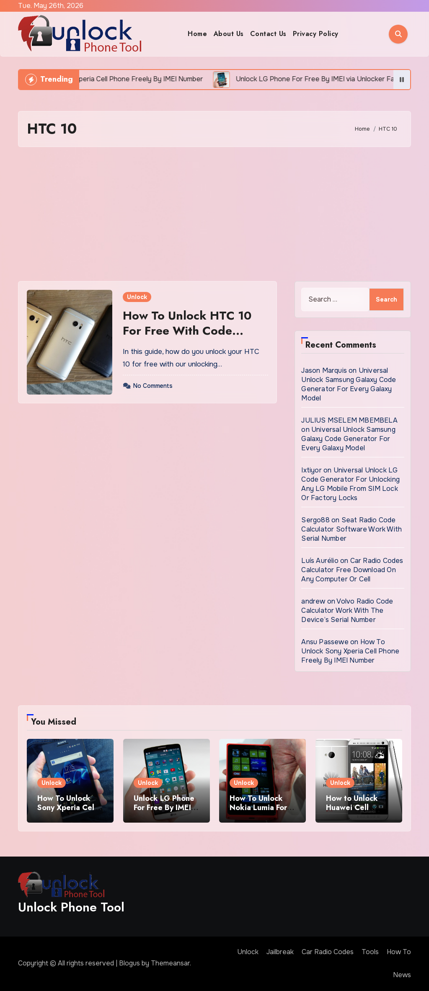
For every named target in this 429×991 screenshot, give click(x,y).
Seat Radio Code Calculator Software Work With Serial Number (351, 529)
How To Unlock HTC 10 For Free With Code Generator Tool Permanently (187, 338)
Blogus (129, 963)
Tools (370, 951)
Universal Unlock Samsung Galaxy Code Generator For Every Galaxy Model (348, 384)
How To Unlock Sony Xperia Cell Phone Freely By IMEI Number (350, 651)
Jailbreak (280, 951)
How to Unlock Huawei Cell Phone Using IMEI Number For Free (357, 812)
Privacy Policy (316, 34)
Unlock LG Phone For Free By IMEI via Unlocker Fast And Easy (164, 812)
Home (197, 34)
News (402, 974)
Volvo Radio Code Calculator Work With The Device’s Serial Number (347, 610)
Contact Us (268, 34)
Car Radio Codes (328, 951)
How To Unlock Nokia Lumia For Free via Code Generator (258, 812)
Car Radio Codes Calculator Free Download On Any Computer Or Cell (352, 569)
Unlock (137, 297)
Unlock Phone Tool (71, 907)
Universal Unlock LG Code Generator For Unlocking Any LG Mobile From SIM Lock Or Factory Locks (350, 484)
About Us (229, 34)
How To (399, 951)
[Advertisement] (215, 214)
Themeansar (170, 963)
